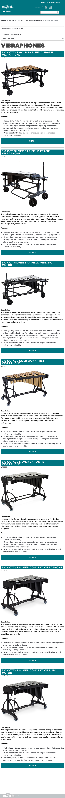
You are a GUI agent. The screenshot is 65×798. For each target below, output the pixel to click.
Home (3, 21)
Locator (37, 8)
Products (13, 21)
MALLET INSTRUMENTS (31, 21)
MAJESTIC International (51, 2)
